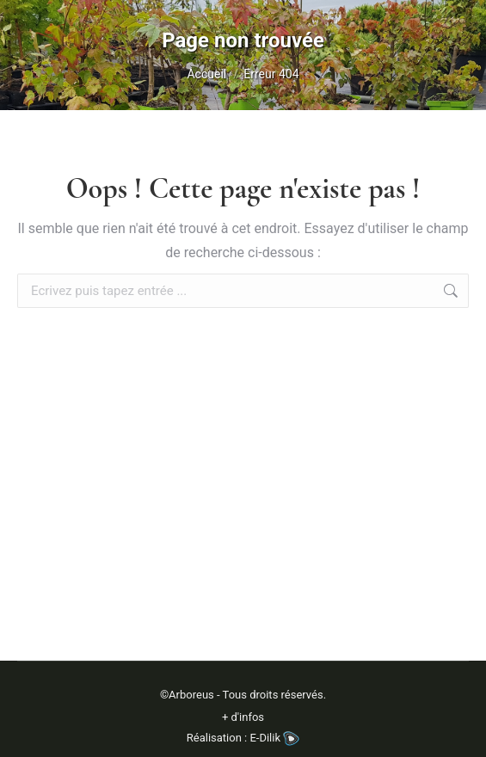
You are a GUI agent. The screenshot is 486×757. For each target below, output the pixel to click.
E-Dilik (274, 737)
